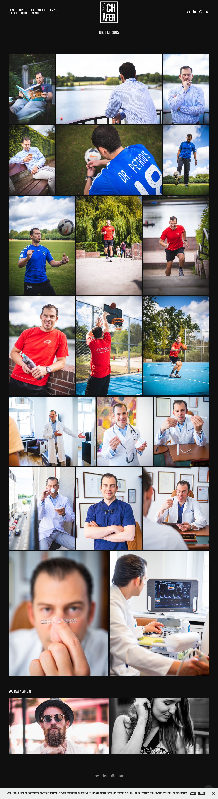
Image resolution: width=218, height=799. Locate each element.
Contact (13, 13)
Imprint (35, 13)
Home (11, 10)
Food (31, 10)
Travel (53, 10)
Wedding (41, 10)
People (21, 10)
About (24, 13)
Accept (193, 793)
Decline (201, 793)
